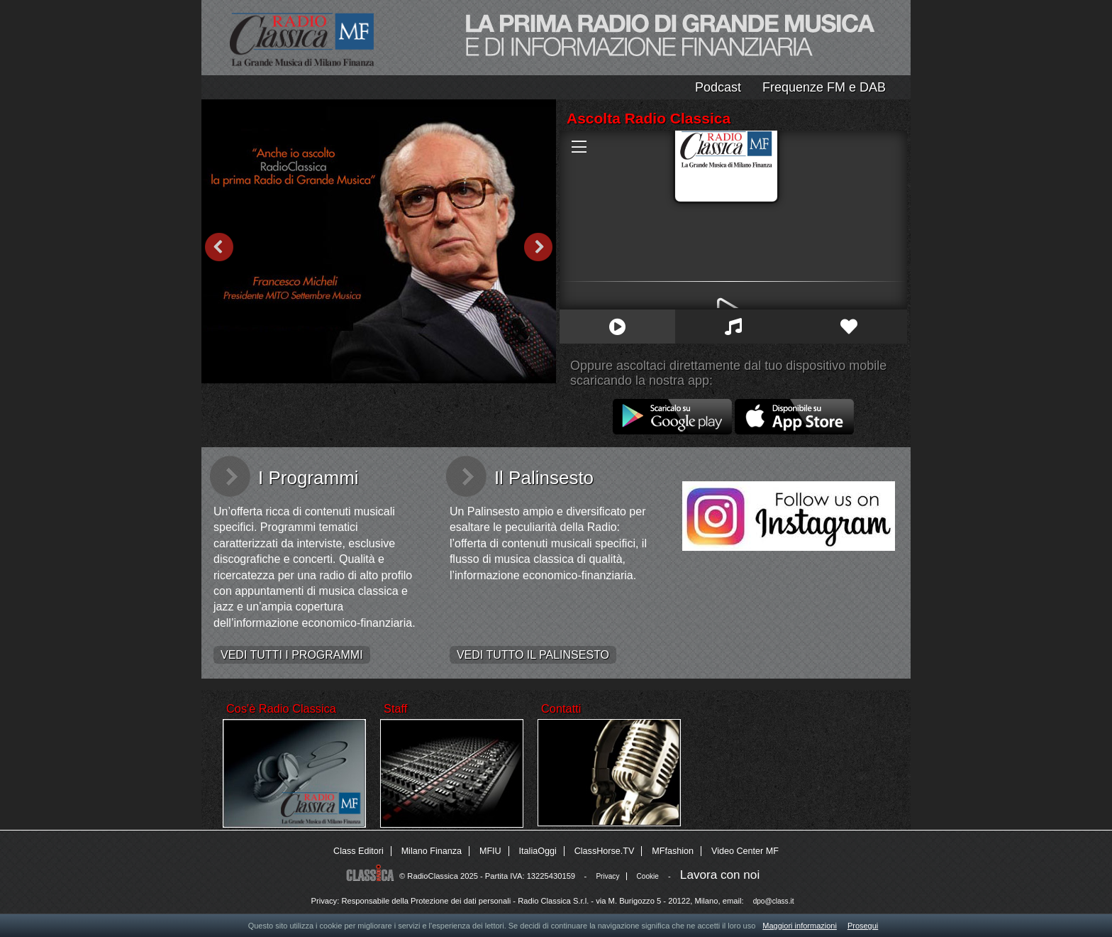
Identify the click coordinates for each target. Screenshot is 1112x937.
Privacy (607, 876)
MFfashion (673, 851)
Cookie (648, 876)
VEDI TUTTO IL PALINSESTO (533, 655)
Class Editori (358, 851)
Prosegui (862, 925)
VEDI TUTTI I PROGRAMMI (292, 655)
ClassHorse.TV (604, 851)
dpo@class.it (773, 901)
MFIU (490, 851)
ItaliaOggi (538, 851)
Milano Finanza (431, 851)
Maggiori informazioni (799, 925)
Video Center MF (745, 851)
